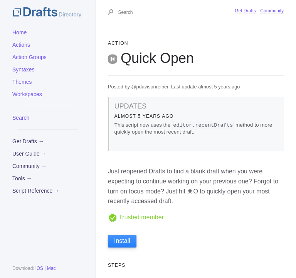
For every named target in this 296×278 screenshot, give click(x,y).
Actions (21, 45)
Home (19, 32)
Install (122, 241)
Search (20, 118)
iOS (39, 268)
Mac (51, 268)
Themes (22, 82)
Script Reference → (35, 191)
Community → (29, 166)
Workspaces (27, 94)
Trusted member (136, 217)
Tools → (22, 178)
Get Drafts (245, 11)
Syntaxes (23, 69)
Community (272, 11)
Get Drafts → (28, 141)
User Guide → (29, 154)
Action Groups (29, 57)
